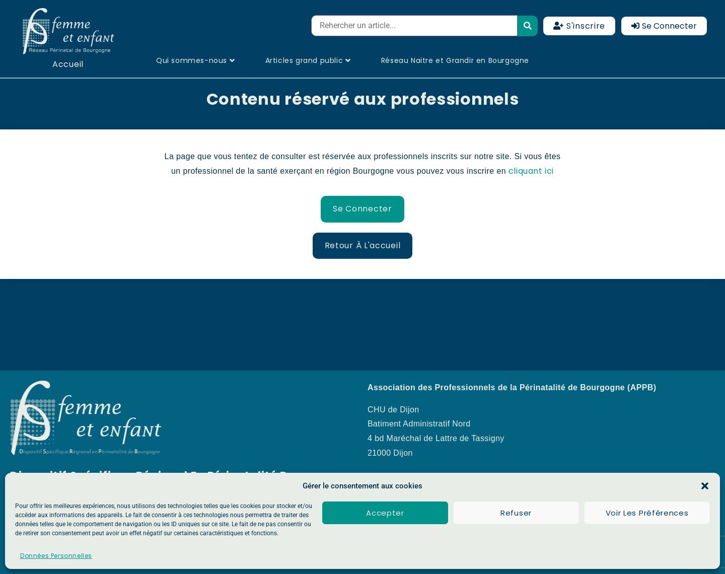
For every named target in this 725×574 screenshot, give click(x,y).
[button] (705, 486)
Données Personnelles (56, 555)
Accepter (385, 513)
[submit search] (528, 26)
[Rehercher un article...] (414, 25)
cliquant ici (531, 171)
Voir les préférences (647, 513)
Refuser (516, 513)
